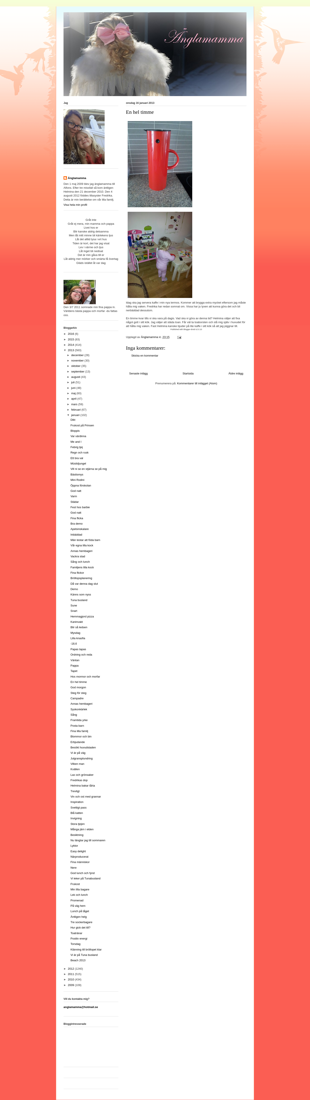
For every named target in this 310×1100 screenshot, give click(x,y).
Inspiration (76, 802)
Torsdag (75, 944)
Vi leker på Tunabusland (85, 878)
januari (76, 415)
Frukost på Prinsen (82, 425)
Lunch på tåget (79, 911)
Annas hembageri (81, 551)
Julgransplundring (81, 758)
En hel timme (78, 682)
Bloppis (75, 430)
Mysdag (75, 632)
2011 (71, 974)
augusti (76, 377)
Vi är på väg (77, 752)
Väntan (74, 660)
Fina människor (80, 862)
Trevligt (74, 791)
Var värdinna (78, 436)
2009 (71, 985)
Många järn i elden (81, 829)
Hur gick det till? (80, 927)
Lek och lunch (79, 894)
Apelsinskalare (79, 529)
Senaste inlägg (138, 373)
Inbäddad (76, 534)
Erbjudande (77, 742)
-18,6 (73, 643)
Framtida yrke (78, 720)
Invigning (76, 818)
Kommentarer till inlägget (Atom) (197, 383)
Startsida (188, 373)
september (78, 371)
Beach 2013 (77, 960)
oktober (76, 366)
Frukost (75, 884)
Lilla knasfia (77, 638)
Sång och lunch (80, 561)
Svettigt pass (78, 807)
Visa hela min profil (75, 204)
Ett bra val (76, 458)
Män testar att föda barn (85, 540)
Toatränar (76, 933)
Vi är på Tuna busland (84, 955)
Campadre (77, 698)
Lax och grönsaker (81, 774)
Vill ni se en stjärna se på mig (88, 469)
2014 (71, 344)
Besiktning (76, 835)
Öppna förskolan (80, 485)
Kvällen (75, 769)
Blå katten (76, 813)
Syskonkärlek (78, 709)
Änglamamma (77, 178)
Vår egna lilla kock (81, 545)
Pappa (74, 665)
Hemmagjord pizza (82, 616)
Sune (73, 605)
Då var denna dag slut (84, 583)
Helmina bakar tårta (82, 785)
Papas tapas (78, 649)
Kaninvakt (76, 621)
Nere (73, 867)
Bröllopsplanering (81, 578)
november (77, 360)
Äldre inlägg (235, 373)
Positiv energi (78, 938)
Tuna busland (78, 600)
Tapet (73, 671)
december (77, 355)
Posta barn (77, 725)
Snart (73, 610)
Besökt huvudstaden (83, 747)
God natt (75, 490)
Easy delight (78, 851)
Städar (74, 501)
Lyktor (74, 845)
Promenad (76, 900)
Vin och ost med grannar (85, 796)
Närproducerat (79, 856)
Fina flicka (76, 518)
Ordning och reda (81, 654)
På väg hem (77, 905)
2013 (71, 350)
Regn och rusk (79, 452)
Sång (73, 714)
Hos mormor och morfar (85, 676)
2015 (71, 339)
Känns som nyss (80, 594)
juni (73, 388)
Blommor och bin (80, 736)
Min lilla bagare (79, 889)
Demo (74, 589)
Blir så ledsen (78, 627)
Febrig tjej (76, 447)
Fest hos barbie (80, 507)
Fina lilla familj (79, 731)
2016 (71, 333)
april (74, 398)
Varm (73, 496)
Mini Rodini (77, 479)
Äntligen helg (78, 916)
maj (74, 393)
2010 (71, 979)
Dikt (72, 419)
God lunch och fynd (82, 873)
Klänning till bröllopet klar (86, 949)
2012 (71, 968)
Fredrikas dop (78, 780)
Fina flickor (77, 572)
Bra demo (76, 523)
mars (74, 404)
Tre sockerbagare (81, 922)
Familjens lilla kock (82, 567)
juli (73, 382)
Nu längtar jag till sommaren (87, 840)
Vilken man (77, 763)
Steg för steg (78, 693)
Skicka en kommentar (144, 355)
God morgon (78, 687)
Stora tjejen (77, 824)
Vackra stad (77, 556)
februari (76, 409)
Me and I (75, 441)
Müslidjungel (78, 463)
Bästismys (76, 474)
